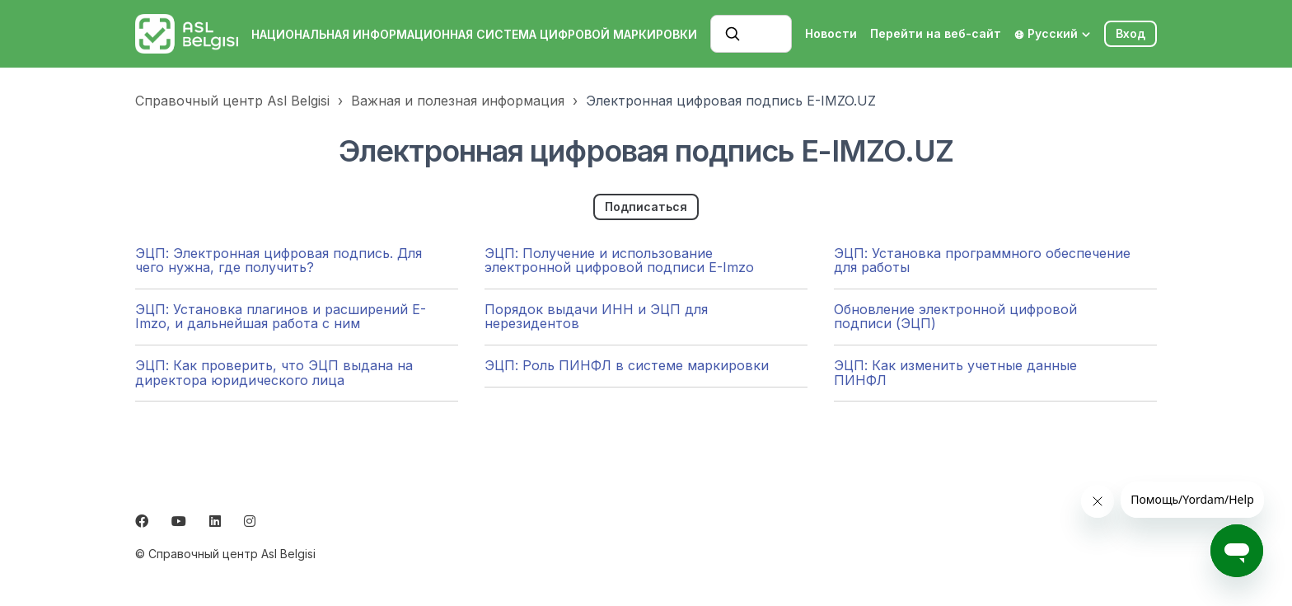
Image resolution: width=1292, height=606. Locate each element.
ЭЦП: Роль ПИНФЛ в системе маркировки (627, 365)
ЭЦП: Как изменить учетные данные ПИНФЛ (955, 372)
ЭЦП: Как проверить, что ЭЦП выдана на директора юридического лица (274, 372)
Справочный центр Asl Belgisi (232, 100)
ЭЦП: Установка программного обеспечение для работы (982, 260)
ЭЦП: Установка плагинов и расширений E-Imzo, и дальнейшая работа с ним (280, 316)
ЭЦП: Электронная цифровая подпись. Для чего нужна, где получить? (278, 260)
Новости (831, 33)
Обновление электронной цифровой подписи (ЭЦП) (955, 316)
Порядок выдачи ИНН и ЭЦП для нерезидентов (596, 316)
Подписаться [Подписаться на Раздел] (646, 207)
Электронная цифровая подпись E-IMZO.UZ (731, 100)
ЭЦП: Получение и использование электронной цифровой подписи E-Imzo (619, 260)
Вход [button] (1130, 33)
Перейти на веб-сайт (935, 33)
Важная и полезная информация (457, 100)
